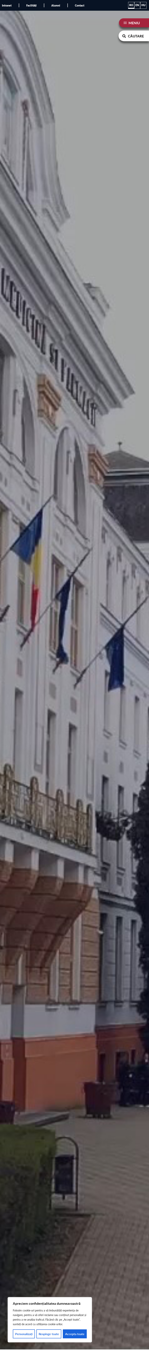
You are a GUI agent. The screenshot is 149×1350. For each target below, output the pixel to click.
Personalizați (24, 1334)
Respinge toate (49, 1334)
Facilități (31, 5)
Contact (79, 5)
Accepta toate (74, 1334)
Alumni (55, 5)
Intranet (6, 5)
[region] (50, 1319)
